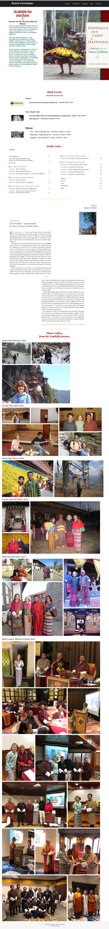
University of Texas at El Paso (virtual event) (43, 102)
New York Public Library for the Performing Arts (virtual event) (49, 115)
